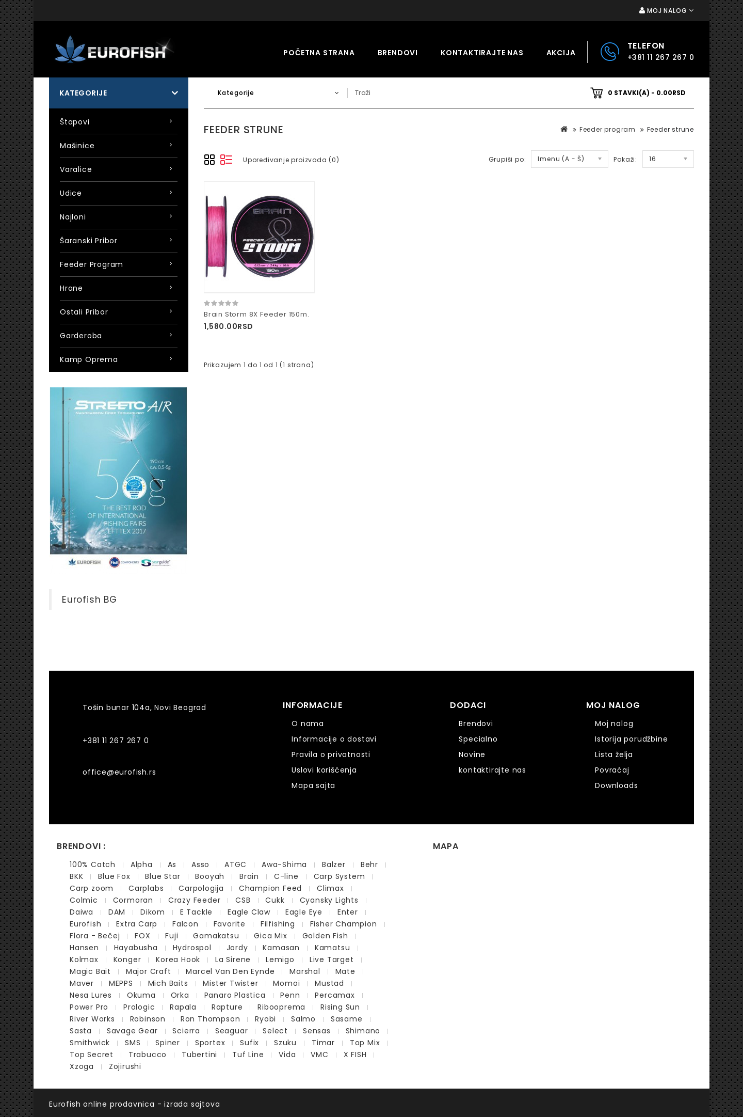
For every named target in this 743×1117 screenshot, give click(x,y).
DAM (116, 912)
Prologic (139, 1007)
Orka (180, 995)
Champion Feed (270, 888)
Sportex (210, 1042)
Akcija (561, 53)
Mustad (329, 983)
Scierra (186, 1031)
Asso (200, 864)
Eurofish (85, 924)
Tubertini (199, 1054)
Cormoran (133, 900)
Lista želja (614, 754)
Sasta (81, 1031)
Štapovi (75, 122)
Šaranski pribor (89, 240)
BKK (76, 876)
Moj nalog (614, 723)
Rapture (227, 1007)
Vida (287, 1054)
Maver (82, 983)
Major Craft (148, 971)
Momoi (286, 983)
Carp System (339, 876)
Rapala (183, 1007)
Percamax (334, 995)
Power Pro (89, 1007)
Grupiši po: (507, 159)
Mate (345, 971)
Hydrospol (192, 947)
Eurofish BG (89, 599)
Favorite (230, 924)
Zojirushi (125, 1066)
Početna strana (318, 53)
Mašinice (77, 145)
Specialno (478, 739)
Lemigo (280, 959)
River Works (92, 1019)
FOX (142, 936)
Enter (347, 912)
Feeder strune (670, 129)
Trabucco (147, 1054)
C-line (286, 876)
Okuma (141, 995)
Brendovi (398, 53)
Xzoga (82, 1066)
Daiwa (81, 912)
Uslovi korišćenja (324, 770)
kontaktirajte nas (482, 53)
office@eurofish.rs (119, 772)
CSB (242, 900)
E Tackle (196, 912)
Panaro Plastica (235, 995)
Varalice (76, 169)
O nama (308, 723)
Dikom (152, 912)
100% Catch (93, 864)
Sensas (317, 1031)
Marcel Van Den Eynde (230, 971)
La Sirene (233, 959)
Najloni (73, 217)
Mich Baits (168, 983)
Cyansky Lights (329, 900)
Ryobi (265, 1019)
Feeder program (91, 264)
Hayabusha (136, 947)
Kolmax (84, 959)
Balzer (334, 864)
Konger (127, 959)
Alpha (142, 864)
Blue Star (162, 876)
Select (275, 1031)
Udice (71, 193)
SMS (132, 1042)
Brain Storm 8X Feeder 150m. (257, 314)
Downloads (616, 785)
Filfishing (278, 924)
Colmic (84, 900)
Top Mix (365, 1042)
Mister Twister (230, 983)
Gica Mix (270, 936)
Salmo (303, 1019)
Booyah (209, 876)
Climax (330, 888)
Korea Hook (178, 959)
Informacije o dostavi (334, 739)
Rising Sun (340, 1007)
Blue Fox (114, 876)
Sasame (347, 1019)
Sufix (249, 1042)
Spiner (167, 1042)
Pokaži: (625, 159)
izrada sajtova (192, 1104)
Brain (249, 876)
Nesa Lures (91, 995)
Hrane (71, 288)
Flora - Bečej (95, 936)
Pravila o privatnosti (331, 754)
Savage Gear (132, 1031)
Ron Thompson (210, 1019)
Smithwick (90, 1042)
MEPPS (121, 983)
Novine (472, 754)
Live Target (332, 959)
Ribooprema (281, 1007)
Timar (323, 1042)
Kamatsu (332, 947)
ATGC (235, 864)
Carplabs (146, 888)
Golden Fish (325, 936)
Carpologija (201, 888)
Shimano (363, 1031)
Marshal (304, 971)
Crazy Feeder (194, 900)
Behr (369, 864)
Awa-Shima (284, 864)
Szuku (285, 1042)
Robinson (148, 1019)
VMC (319, 1054)
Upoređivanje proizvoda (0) (291, 159)
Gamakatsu (216, 936)
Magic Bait (90, 971)
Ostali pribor (84, 312)
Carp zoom (92, 888)
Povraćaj (612, 770)
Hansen (84, 947)
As (172, 864)
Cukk (274, 900)
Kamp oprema (89, 359)
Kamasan (281, 947)
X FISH (355, 1054)
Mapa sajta (313, 785)
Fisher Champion (343, 924)
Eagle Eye (303, 912)
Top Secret (92, 1054)
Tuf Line (248, 1054)
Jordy (237, 947)
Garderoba (81, 336)
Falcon (185, 924)
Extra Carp (136, 924)
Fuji (171, 936)
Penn (290, 995)
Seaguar (231, 1031)
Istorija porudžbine (631, 739)
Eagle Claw (249, 912)
